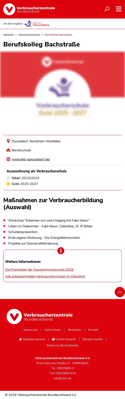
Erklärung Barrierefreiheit (62, 345)
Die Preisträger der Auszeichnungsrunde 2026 (39, 269)
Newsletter (74, 329)
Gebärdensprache (32, 339)
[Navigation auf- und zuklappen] (119, 9)
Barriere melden (93, 339)
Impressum (31, 329)
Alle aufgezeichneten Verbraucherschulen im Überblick (45, 276)
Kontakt (93, 329)
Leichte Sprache (64, 339)
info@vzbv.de (62, 378)
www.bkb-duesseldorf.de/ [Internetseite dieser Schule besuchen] (31, 159)
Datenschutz (53, 329)
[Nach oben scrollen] (120, 292)
